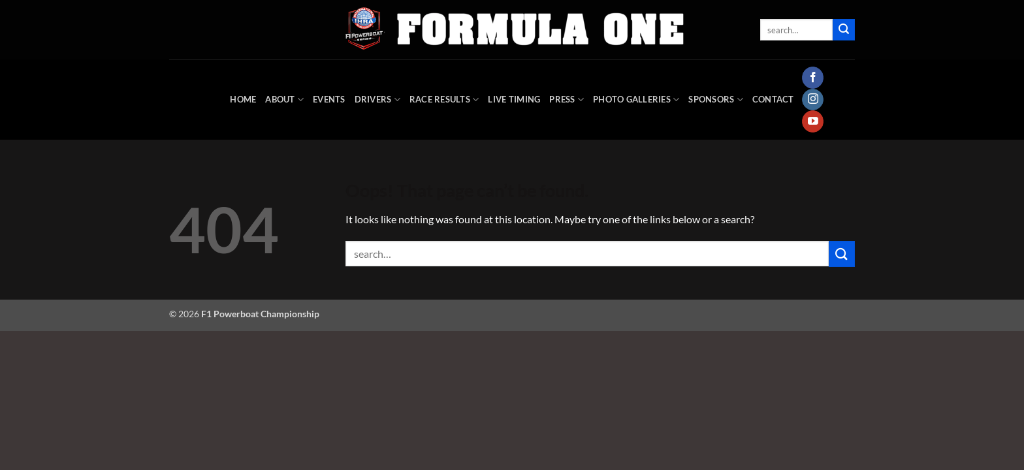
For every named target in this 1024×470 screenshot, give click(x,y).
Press (566, 99)
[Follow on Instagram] (813, 100)
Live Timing (514, 99)
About (284, 99)
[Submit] (844, 30)
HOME (243, 99)
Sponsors (715, 99)
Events (329, 99)
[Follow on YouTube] (813, 121)
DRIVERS (377, 99)
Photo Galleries (636, 99)
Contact (773, 99)
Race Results (444, 99)
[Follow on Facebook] (813, 78)
